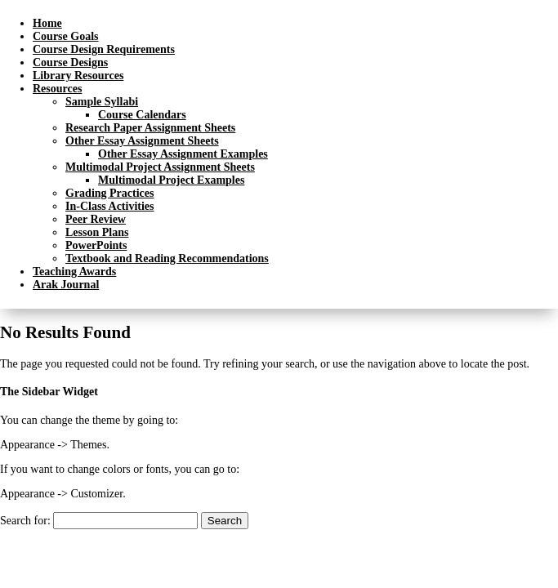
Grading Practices (109, 193)
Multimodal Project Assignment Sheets (160, 167)
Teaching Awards (74, 271)
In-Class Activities (109, 206)
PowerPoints (96, 245)
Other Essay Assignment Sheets (142, 141)
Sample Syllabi (101, 102)
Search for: (25, 520)
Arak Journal (66, 284)
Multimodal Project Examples (171, 180)
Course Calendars (142, 115)
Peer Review (95, 219)
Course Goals (66, 36)
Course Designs (70, 62)
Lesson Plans (96, 232)
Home (47, 23)
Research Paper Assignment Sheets (150, 128)
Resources (57, 88)
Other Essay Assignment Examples (183, 154)
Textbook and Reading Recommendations (167, 258)
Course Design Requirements (104, 49)
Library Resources (78, 75)
